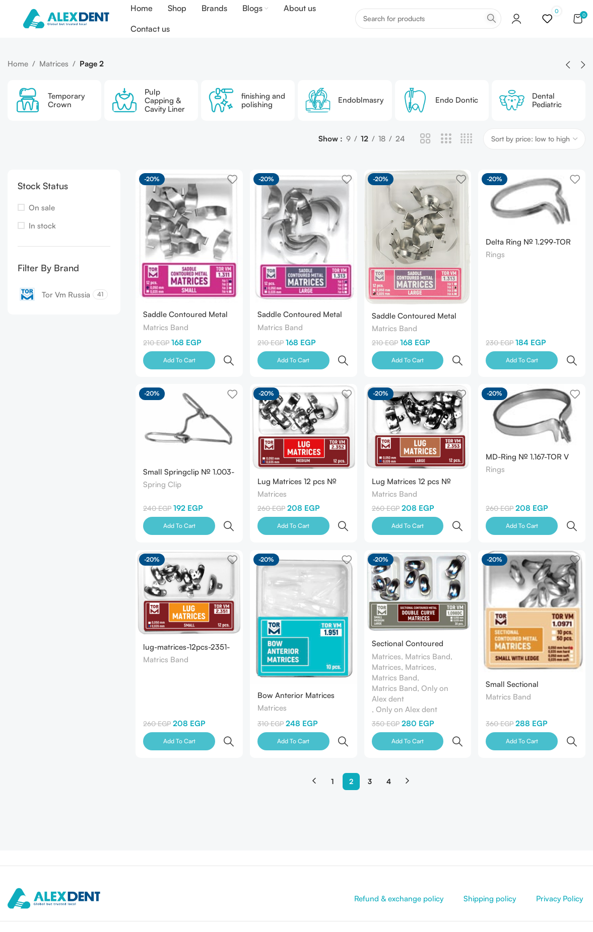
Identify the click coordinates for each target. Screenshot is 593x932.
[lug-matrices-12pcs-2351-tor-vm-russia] (188, 569)
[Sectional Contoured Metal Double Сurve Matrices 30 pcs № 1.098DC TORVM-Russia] (418, 567)
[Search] (428, 28)
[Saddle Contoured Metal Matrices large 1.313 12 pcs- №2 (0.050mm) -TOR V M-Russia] (418, 253)
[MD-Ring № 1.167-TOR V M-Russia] (533, 411)
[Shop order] (534, 156)
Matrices (54, 81)
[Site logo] (74, 27)
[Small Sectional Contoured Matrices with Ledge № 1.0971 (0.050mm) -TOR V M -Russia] (533, 587)
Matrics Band (165, 343)
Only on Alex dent (408, 685)
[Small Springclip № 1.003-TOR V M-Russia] (188, 418)
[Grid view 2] (425, 157)
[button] (567, 82)
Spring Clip (162, 481)
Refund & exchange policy (398, 852)
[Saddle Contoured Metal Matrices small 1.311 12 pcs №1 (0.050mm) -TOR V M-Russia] (188, 252)
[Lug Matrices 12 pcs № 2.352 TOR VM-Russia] (302, 423)
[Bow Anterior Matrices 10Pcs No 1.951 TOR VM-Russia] (302, 592)
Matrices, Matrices (404, 643)
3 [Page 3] (370, 735)
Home (18, 81)
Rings (497, 272)
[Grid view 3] (446, 157)
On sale (42, 225)
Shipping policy (490, 852)
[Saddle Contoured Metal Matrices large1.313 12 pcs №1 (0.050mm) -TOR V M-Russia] (302, 252)
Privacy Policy (559, 852)
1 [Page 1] (332, 735)
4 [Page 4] (388, 735)
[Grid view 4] (466, 157)
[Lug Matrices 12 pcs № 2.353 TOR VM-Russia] (418, 423)
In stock (42, 243)
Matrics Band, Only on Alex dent (411, 669)
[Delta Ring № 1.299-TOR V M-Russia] (533, 217)
